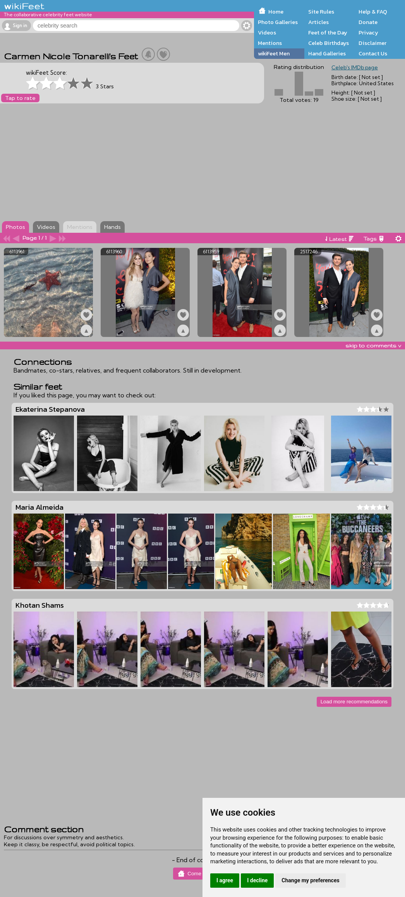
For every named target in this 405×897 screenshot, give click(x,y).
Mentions (270, 43)
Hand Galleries (327, 53)
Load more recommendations (354, 702)
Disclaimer (372, 43)
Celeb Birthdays (328, 43)
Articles (318, 22)
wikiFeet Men (274, 53)
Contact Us (373, 53)
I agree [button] (224, 880)
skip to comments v (373, 345)
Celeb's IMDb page (354, 67)
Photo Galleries (278, 22)
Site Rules (321, 11)
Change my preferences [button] (310, 880)
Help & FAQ (373, 11)
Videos (267, 32)
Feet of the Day (327, 32)
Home (275, 11)
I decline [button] (257, 880)
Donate (368, 22)
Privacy (368, 32)
